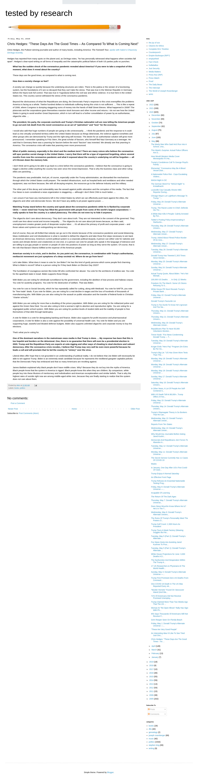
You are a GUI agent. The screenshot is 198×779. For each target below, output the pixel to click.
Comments (153, 714)
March (154, 650)
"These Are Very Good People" (164, 629)
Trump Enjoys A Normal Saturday (165, 473)
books (16, 388)
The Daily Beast (155, 84)
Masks (154, 464)
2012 (151, 688)
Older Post (135, 409)
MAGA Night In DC (159, 180)
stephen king (154, 745)
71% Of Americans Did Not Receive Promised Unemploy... (166, 597)
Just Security (154, 68)
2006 (151, 695)
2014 (151, 680)
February (155, 653)
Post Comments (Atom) (29, 413)
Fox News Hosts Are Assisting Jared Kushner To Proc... (166, 543)
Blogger (110, 772)
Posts (151, 709)
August (154, 130)
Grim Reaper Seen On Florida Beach (166, 620)
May (153, 141)
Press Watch (154, 78)
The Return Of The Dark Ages (163, 497)
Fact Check (153, 62)
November (156, 119)
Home (74, 409)
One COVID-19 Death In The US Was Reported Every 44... (167, 585)
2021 (151, 108)
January (155, 657)
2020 (151, 112)
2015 (151, 676)
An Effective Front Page (161, 477)
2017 (151, 669)
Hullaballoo (153, 65)
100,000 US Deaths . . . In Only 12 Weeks (168, 279)
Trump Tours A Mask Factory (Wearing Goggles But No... (167, 531)
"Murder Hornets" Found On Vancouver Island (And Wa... (167, 591)
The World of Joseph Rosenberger (163, 91)
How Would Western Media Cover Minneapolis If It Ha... (165, 157)
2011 (151, 691)
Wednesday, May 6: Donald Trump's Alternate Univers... (166, 513)
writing (151, 748)
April (153, 646)
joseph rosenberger (157, 735)
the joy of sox (154, 43)
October (155, 123)
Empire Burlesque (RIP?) (159, 55)
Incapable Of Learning (160, 493)
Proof (151, 81)
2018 (151, 665)
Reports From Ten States (161, 424)
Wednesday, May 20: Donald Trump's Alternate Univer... (167, 324)
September (156, 126)
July (153, 134)
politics (22, 388)
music (151, 739)
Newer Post (13, 409)
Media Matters (155, 72)
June (153, 137)
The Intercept (154, 88)
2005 (151, 699)
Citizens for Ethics (156, 46)
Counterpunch (155, 52)
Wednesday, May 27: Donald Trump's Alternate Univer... (167, 233)
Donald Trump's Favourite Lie (163, 301)
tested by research (38, 13)
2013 (151, 684)
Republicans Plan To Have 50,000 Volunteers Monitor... (165, 330)
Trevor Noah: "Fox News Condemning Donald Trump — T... (167, 336)
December (156, 115)
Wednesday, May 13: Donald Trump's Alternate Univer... (167, 419)
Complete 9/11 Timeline (159, 49)
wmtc (151, 94)
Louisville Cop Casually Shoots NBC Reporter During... (166, 191)
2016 (151, 673)
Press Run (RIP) (156, 75)
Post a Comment (18, 403)
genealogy (153, 732)
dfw (150, 729)
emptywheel (154, 59)
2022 (151, 105)
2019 (151, 662)
